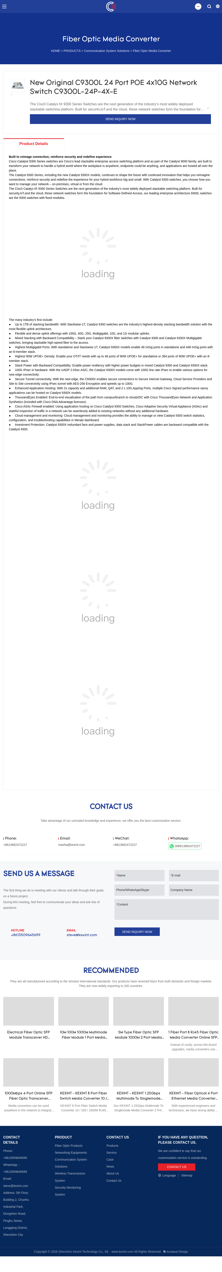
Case (110, 1160)
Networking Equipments (71, 1153)
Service (111, 1153)
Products (112, 1146)
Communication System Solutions (106, 51)
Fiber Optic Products (69, 1146)
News (110, 1167)
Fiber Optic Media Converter (152, 51)
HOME (55, 51)
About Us (112, 1174)
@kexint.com (19, 1186)
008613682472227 (185, 847)
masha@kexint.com (71, 845)
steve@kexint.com (82, 936)
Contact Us (113, 1181)
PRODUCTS (72, 51)
